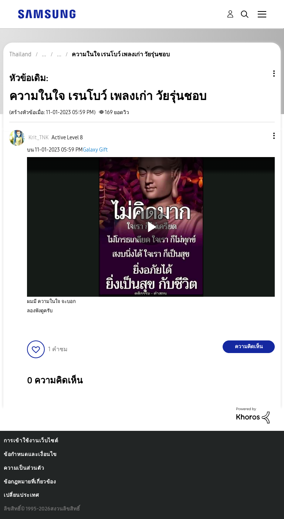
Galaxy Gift (95, 150)
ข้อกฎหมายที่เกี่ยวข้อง (30, 482)
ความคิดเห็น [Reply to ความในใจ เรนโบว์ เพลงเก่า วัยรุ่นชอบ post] (249, 346)
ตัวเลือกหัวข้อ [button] (261, 73)
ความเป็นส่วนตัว (24, 468)
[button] (261, 136)
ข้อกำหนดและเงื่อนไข (30, 454)
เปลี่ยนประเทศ (21, 495)
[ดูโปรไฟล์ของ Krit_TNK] (38, 137)
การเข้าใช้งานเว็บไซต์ (31, 441)
